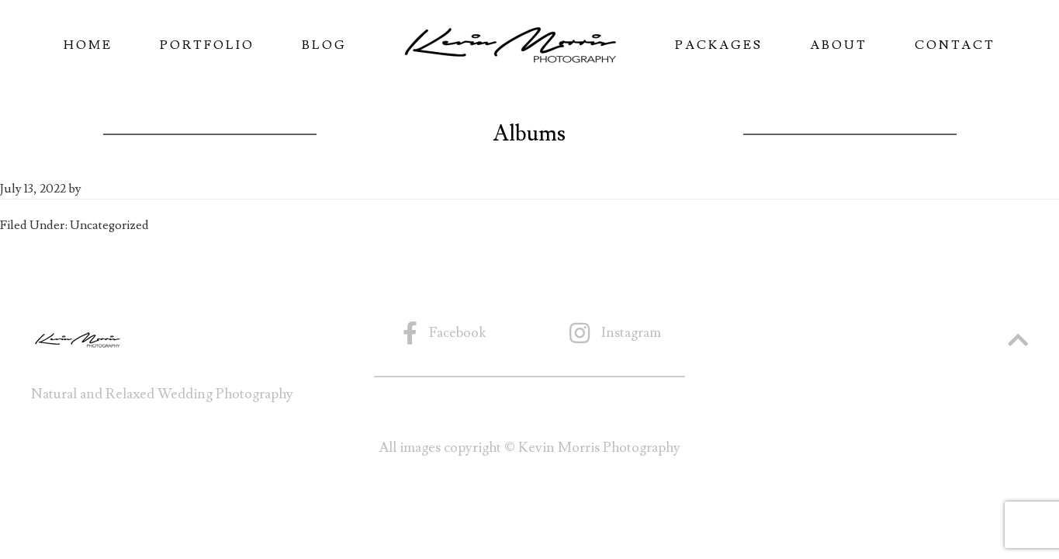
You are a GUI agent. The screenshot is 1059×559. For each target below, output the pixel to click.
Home (88, 45)
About (838, 45)
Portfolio (207, 45)
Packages (719, 45)
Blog (324, 45)
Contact (955, 45)
